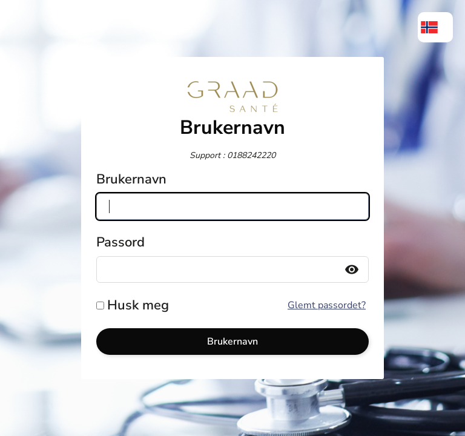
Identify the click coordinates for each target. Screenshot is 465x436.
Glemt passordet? (327, 305)
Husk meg (138, 305)
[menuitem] (435, 27)
